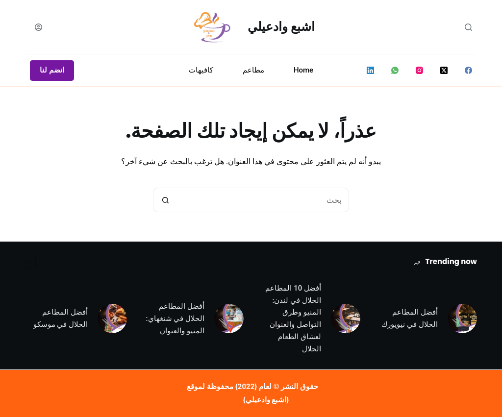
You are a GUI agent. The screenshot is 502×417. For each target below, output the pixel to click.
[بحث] (468, 27)
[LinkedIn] (370, 70)
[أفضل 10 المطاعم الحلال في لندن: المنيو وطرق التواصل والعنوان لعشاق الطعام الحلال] (345, 318)
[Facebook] (468, 70)
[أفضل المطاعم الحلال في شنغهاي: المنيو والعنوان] (229, 318)
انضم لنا (52, 70)
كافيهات (201, 70)
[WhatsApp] (395, 70)
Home (303, 70)
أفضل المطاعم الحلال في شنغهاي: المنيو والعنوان (175, 318)
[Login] (38, 27)
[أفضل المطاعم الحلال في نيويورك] (462, 318)
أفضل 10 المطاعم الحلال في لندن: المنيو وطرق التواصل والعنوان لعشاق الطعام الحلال (293, 318)
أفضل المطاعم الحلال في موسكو (60, 318)
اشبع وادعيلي (281, 27)
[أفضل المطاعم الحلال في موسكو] (112, 318)
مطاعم (253, 70)
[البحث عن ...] (263, 200)
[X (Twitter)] (444, 70)
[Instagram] (419, 70)
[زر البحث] (165, 200)
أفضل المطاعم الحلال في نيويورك (409, 318)
